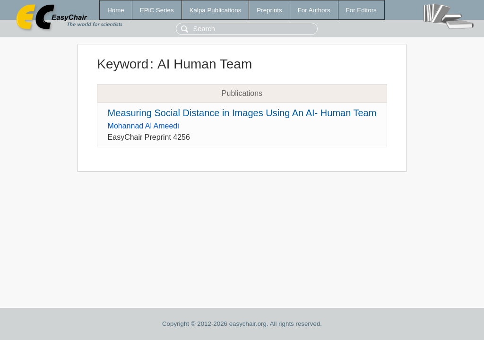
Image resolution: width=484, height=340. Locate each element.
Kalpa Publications (216, 10)
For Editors (361, 10)
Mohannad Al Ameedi (143, 126)
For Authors (314, 10)
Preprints (269, 10)
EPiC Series (157, 10)
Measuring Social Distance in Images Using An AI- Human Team (242, 113)
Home (115, 10)
